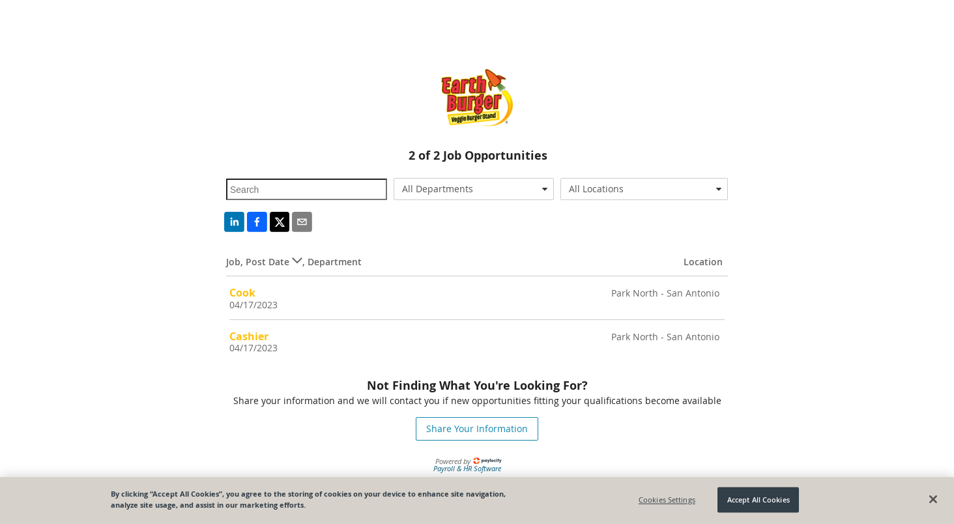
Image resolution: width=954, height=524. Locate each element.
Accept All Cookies (758, 499)
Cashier (248, 336)
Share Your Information (477, 428)
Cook (242, 292)
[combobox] (474, 189)
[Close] (933, 500)
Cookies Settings (667, 499)
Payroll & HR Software (467, 468)
